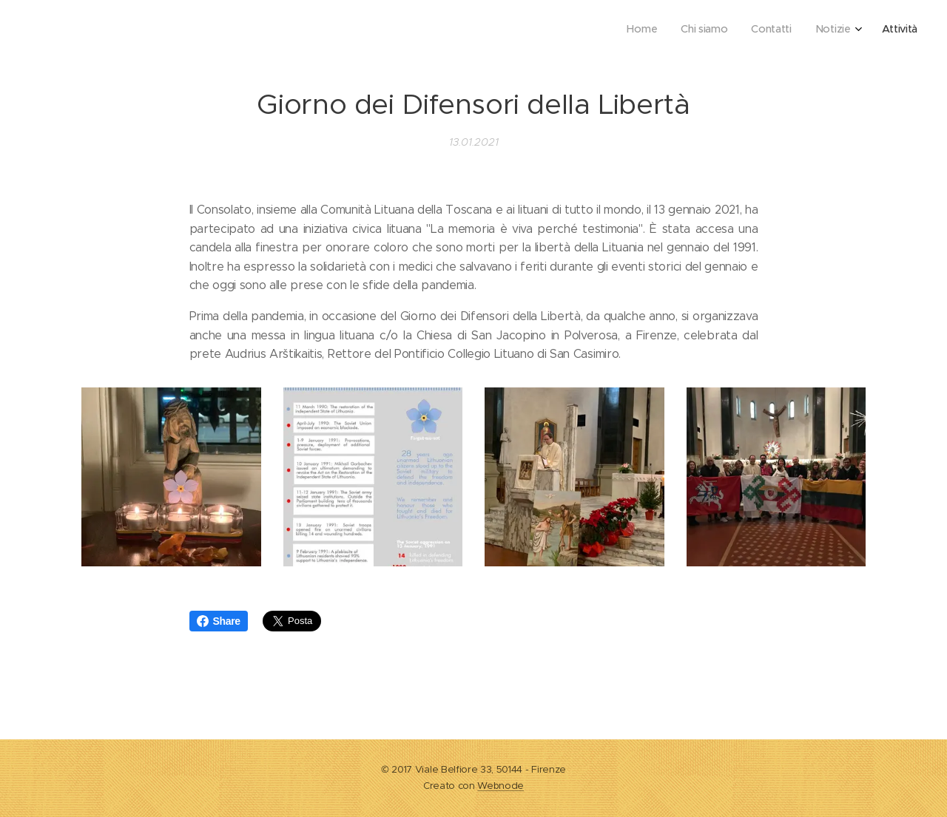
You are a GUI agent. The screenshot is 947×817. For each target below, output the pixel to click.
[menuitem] (819, 30)
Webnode (500, 785)
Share (218, 621)
